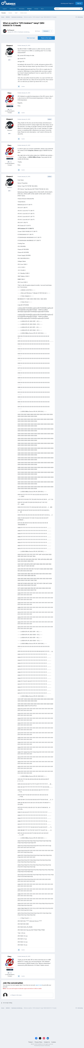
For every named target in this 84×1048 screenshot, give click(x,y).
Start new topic (31, 38)
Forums (3, 13)
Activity (36, 8)
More (42, 8)
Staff (16, 13)
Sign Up (79, 3)
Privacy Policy (38, 1042)
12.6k (10, 109)
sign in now (39, 985)
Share (37, 31)
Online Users (23, 13)
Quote (23, 86)
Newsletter (21, 8)
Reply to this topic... (16, 995)
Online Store (13, 8)
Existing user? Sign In (67, 3)
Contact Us (47, 1042)
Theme (30, 1042)
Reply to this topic (46, 38)
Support (5, 8)
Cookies (53, 1042)
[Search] (62, 8)
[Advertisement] (69, 31)
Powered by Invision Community (42, 1045)
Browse (29, 9)
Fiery (9, 93)
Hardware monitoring (23, 32)
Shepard (11, 30)
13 (10, 60)
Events (10, 13)
